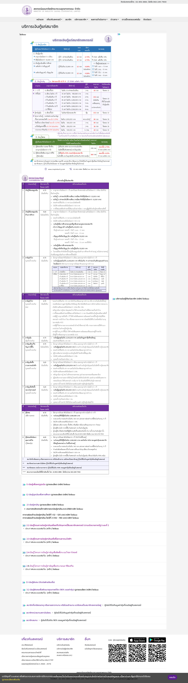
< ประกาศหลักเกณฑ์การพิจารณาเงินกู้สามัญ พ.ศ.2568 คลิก (50, 508)
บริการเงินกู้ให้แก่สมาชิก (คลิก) (129, 298)
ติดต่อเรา (147, 19)
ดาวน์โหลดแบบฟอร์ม (131, 19)
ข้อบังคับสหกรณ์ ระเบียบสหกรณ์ (34, 648)
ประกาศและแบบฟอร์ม (35, 528)
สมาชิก (68, 19)
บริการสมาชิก (80, 19)
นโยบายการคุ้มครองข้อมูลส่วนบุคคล (35, 656)
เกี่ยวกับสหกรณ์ (54, 19)
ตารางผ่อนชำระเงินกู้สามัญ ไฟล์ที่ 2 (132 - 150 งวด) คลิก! (47, 517)
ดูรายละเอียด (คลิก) (44, 484)
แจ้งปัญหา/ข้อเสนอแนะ (93, 648)
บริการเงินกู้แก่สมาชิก (65, 648)
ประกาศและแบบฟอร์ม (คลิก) (38, 542)
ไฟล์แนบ (23, 34)
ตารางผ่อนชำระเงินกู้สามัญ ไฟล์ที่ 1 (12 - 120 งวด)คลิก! (46, 514)
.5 (29, 565)
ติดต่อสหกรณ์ (90, 645)
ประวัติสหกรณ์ (27, 645)
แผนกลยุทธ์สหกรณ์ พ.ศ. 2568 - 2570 (36, 664)
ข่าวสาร (114, 19)
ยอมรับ (172, 677)
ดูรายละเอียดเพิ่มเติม (11, 679)
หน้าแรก (40, 19)
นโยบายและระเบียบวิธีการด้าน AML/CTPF (37, 660)
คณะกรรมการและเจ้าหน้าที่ (31, 652)
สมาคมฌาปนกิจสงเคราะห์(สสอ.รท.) (64, 654)
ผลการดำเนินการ (98, 19)
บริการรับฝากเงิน (63, 645)
